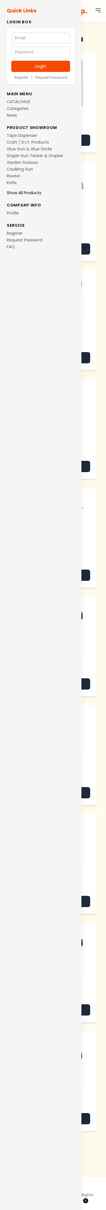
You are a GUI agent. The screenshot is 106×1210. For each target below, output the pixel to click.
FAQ (11, 247)
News (12, 115)
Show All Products (24, 193)
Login (40, 66)
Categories (18, 108)
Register (21, 77)
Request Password (51, 77)
